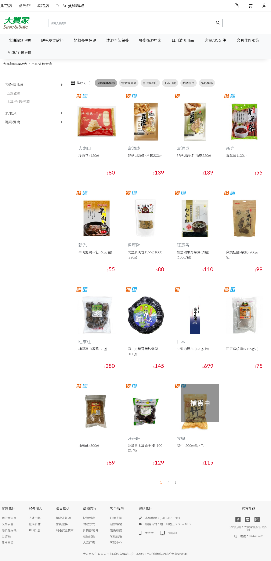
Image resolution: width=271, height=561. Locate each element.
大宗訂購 (89, 542)
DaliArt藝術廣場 (70, 5)
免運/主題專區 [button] (20, 52)
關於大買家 (9, 518)
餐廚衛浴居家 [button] (150, 40)
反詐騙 (6, 536)
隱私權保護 (9, 530)
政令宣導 (8, 542)
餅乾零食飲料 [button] (52, 40)
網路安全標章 (65, 530)
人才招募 (35, 518)
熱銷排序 (188, 83)
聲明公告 (35, 530)
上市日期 (170, 83)
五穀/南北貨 (14, 85)
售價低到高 (128, 83)
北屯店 (6, 5)
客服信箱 (116, 536)
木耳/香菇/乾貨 (42, 64)
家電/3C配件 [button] (215, 40)
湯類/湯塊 (12, 122)
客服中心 (116, 542)
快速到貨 (89, 518)
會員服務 (62, 524)
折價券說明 (90, 530)
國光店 (25, 5)
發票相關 (116, 524)
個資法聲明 (63, 518)
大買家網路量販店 (15, 64)
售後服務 (116, 530)
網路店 (43, 5)
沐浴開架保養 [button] (117, 40)
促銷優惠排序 (106, 83)
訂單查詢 (116, 518)
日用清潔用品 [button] (182, 40)
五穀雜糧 (13, 93)
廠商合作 (35, 524)
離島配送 (89, 536)
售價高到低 (150, 83)
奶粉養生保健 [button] (85, 40)
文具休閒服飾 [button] (248, 40)
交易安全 (8, 524)
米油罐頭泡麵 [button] (19, 40)
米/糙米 (11, 113)
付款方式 (89, 524)
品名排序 (207, 83)
